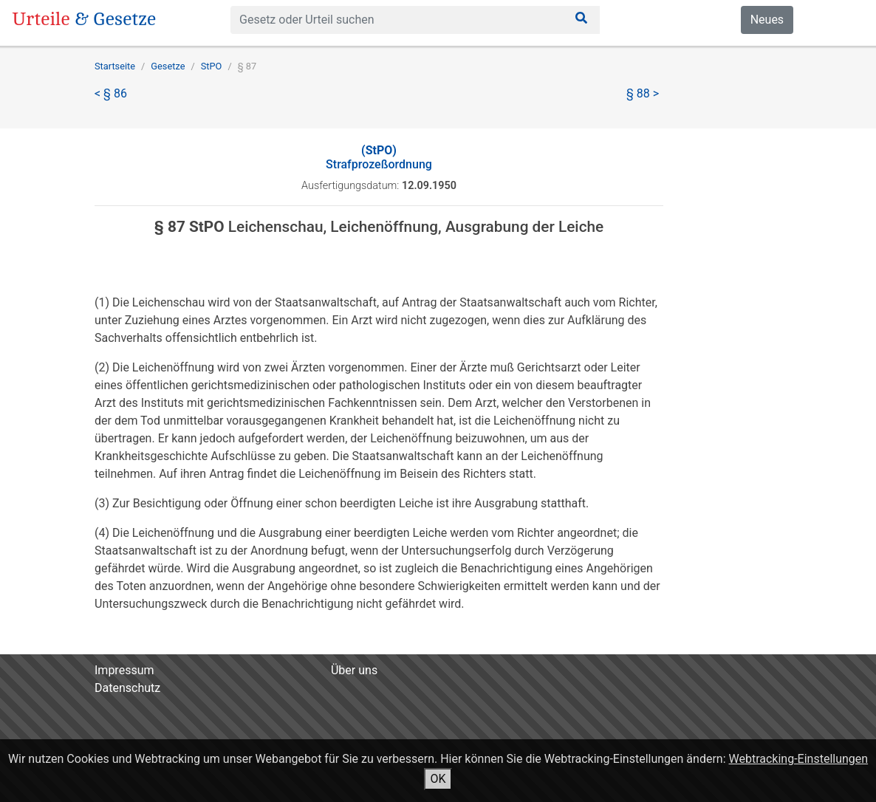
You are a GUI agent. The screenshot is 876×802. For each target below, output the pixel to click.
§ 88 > (642, 93)
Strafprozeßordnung (379, 157)
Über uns (354, 670)
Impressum (124, 670)
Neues (767, 20)
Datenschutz (127, 688)
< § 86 (111, 93)
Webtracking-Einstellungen (799, 759)
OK (437, 779)
